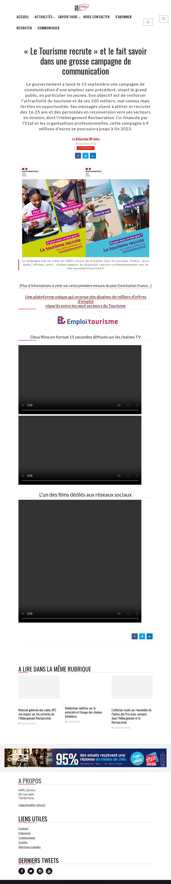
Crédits (23, 842)
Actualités (44, 16)
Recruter (24, 27)
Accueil (23, 16)
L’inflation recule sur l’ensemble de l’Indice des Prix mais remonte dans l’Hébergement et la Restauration (131, 716)
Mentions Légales (29, 847)
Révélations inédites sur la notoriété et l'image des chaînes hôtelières (83, 712)
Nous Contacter (96, 16)
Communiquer (49, 27)
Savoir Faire (68, 16)
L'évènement (85, 148)
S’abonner (123, 16)
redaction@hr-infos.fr (32, 805)
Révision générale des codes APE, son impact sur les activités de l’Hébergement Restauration (37, 714)
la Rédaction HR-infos (86, 139)
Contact (23, 828)
